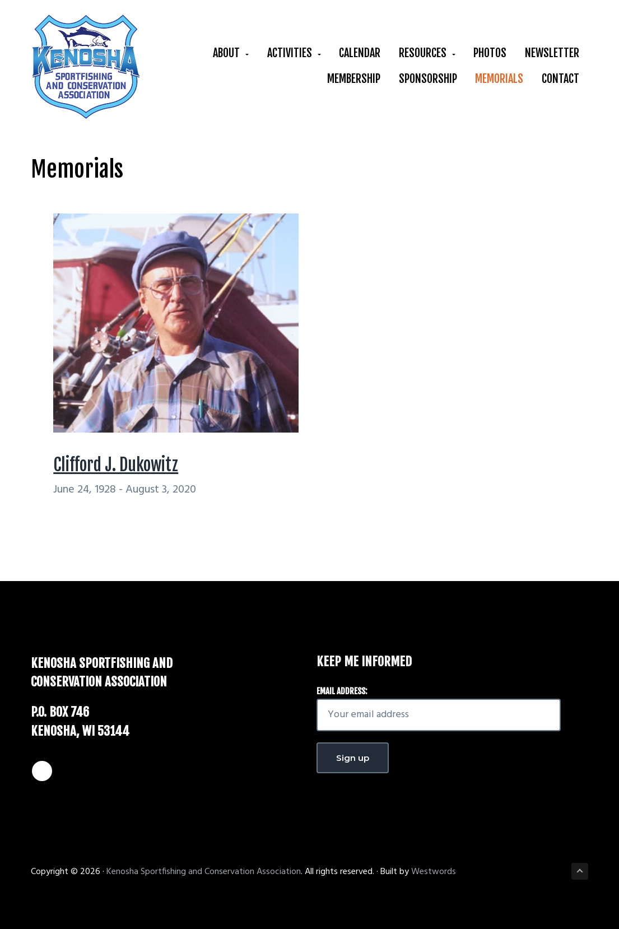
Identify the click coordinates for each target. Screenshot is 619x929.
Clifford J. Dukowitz (115, 464)
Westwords (433, 872)
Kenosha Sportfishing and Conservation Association (203, 872)
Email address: (342, 691)
